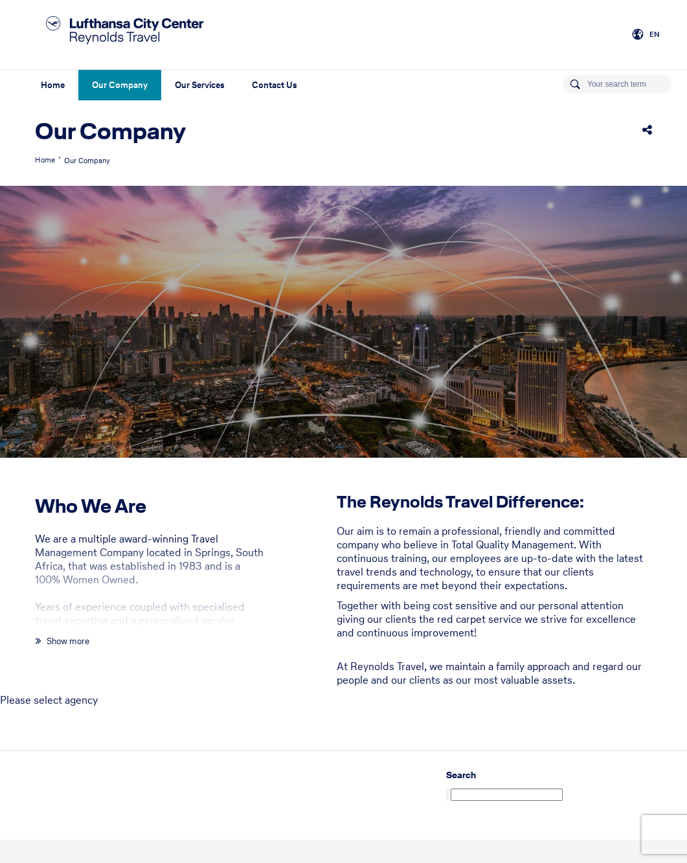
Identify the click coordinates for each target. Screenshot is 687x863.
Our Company (120, 85)
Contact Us (274, 85)
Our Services (200, 85)
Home (53, 85)
